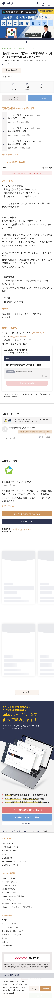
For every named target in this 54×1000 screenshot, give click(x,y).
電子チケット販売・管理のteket (14, 831)
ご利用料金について (9, 885)
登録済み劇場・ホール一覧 (11, 903)
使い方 (4, 854)
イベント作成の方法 (9, 882)
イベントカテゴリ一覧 (10, 847)
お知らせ (5, 942)
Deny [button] (34, 989)
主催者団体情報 (11, 70)
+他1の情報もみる (10, 154)
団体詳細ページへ (27, 521)
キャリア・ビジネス (9, 48)
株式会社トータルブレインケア (16, 481)
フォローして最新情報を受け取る (27, 514)
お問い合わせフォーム (23, 529)
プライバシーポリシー (10, 924)
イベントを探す (7, 843)
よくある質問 (7, 858)
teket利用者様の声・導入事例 (13, 896)
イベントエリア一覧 (9, 850)
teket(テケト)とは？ (9, 878)
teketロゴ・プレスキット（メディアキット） (18, 907)
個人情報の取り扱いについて (12, 931)
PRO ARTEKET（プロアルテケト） (15, 861)
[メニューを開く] (49, 3)
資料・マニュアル (8, 900)
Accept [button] (46, 989)
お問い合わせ (7, 945)
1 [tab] (26, 42)
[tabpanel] (27, 23)
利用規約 (5, 920)
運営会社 (5, 938)
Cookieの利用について (10, 927)
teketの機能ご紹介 (9, 889)
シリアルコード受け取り (11, 865)
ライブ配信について (9, 893)
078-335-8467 (37, 333)
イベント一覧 (34, 831)
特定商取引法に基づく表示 (11, 935)
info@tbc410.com (18, 336)
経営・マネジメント (26, 48)
